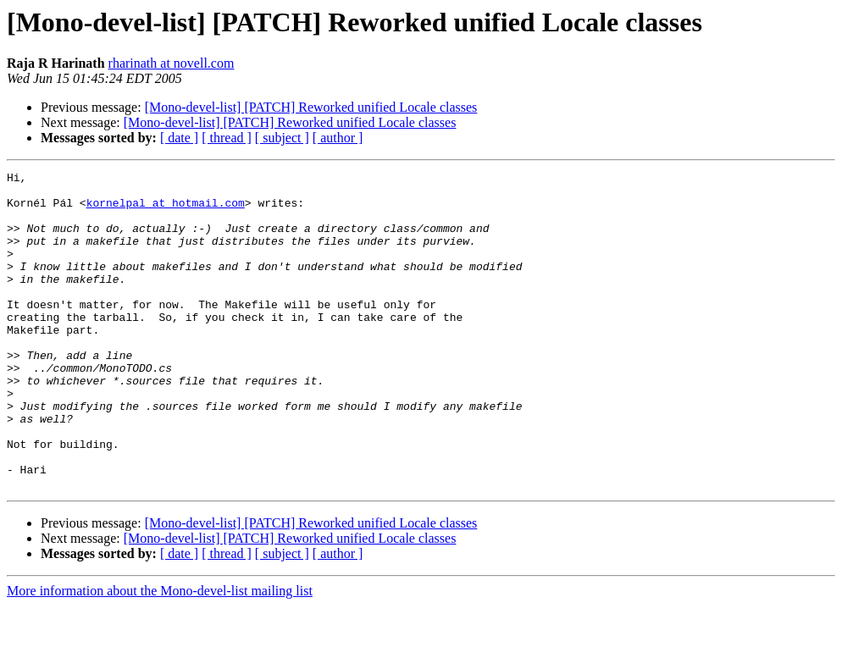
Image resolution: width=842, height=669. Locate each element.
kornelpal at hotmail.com (165, 210)
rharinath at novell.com (171, 63)
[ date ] (179, 137)
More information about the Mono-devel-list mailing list (160, 654)
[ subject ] (282, 137)
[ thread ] (227, 137)
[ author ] (338, 137)
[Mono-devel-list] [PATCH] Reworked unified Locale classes (311, 107)
